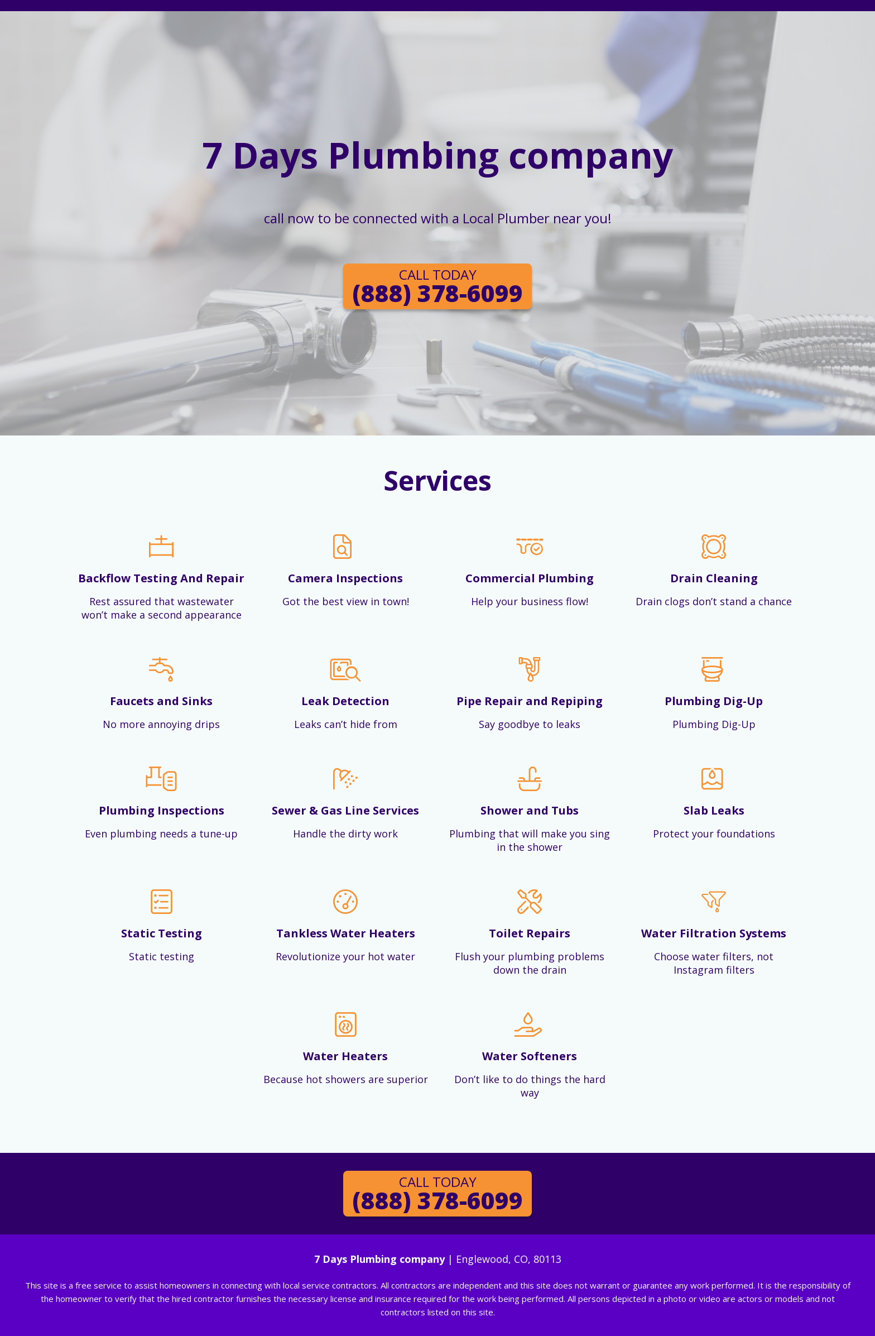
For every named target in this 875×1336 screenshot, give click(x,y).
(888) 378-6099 (437, 287)
